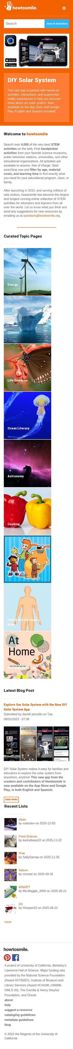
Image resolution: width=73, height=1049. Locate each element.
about (8, 1000)
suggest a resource (18, 1010)
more (7, 922)
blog (7, 1024)
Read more (11, 799)
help (7, 1005)
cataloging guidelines (19, 1014)
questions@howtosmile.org (41, 215)
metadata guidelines (19, 1019)
